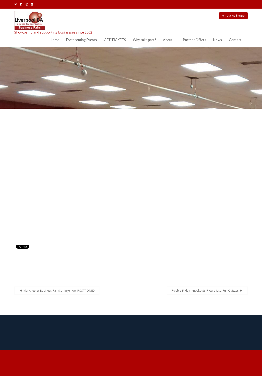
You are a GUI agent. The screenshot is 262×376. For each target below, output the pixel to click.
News (217, 40)
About (168, 40)
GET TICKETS (115, 40)
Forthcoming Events (81, 40)
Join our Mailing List (233, 15)
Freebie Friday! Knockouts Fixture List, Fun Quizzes (205, 290)
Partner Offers (194, 40)
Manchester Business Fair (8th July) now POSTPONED (59, 290)
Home (54, 40)
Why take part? (144, 40)
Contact (235, 40)
